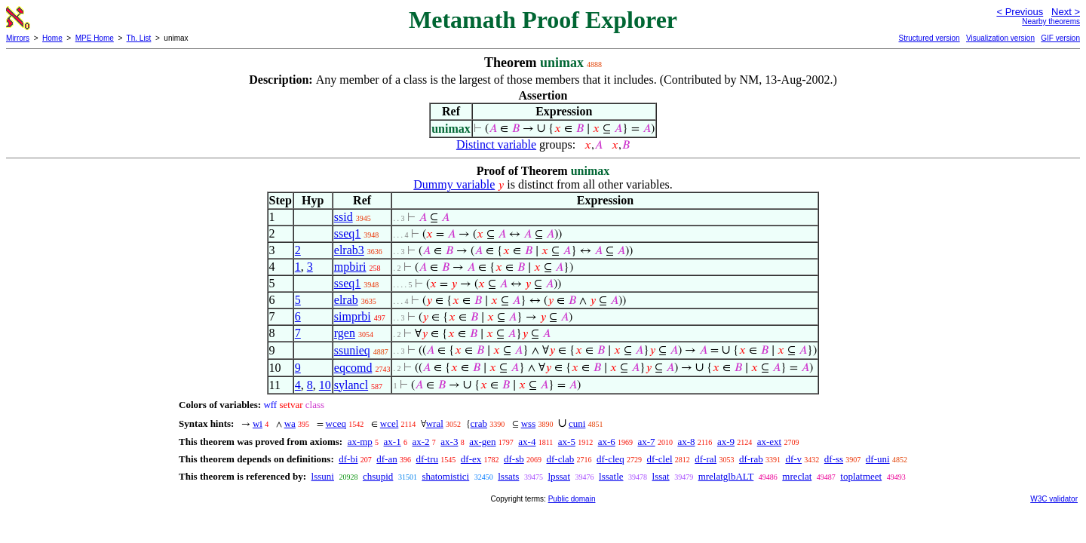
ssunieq (352, 350)
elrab (346, 299)
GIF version (1060, 38)
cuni (577, 423)
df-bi (348, 459)
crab (479, 423)
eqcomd (353, 367)
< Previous (1019, 11)
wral (434, 423)
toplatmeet (861, 476)
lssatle (611, 476)
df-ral (705, 459)
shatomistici (445, 476)
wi (257, 423)
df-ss (833, 459)
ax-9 (726, 441)
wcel (389, 423)
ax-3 (449, 441)
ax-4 (526, 441)
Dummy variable (454, 184)
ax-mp (360, 441)
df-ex (471, 459)
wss (528, 423)
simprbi (352, 316)
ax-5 (566, 441)
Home (52, 38)
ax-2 (420, 441)
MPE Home (94, 38)
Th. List (139, 38)
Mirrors (17, 38)
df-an (386, 459)
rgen (344, 333)
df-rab (751, 459)
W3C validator (1054, 499)
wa (290, 423)
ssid (343, 216)
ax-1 (392, 441)
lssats (508, 476)
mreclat (796, 476)
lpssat (559, 476)
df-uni (878, 459)
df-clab (560, 459)
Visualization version (1000, 38)
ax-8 (686, 441)
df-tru (427, 459)
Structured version (928, 38)
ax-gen (482, 441)
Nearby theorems (1051, 21)
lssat (661, 476)
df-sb (514, 459)
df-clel (660, 459)
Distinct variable (496, 144)
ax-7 (646, 441)
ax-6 (606, 441)
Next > (1065, 11)
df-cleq (610, 459)
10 (325, 385)
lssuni (322, 476)
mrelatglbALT (726, 476)
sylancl (351, 385)
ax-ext (769, 441)
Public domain (572, 499)
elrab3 (349, 250)
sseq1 (347, 233)
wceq (336, 423)
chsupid (378, 476)
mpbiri (350, 266)
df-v (793, 459)
